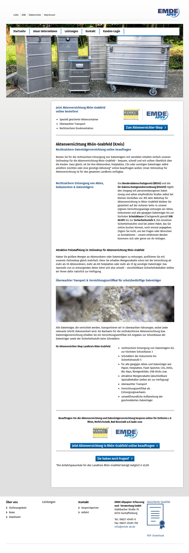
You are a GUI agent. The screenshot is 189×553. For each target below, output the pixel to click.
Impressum (49, 14)
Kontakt (91, 31)
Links (16, 14)
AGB (24, 14)
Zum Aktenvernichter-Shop (144, 128)
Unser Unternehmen (45, 31)
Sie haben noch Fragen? (113, 459)
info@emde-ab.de (125, 526)
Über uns (12, 502)
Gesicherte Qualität (158, 502)
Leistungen (71, 31)
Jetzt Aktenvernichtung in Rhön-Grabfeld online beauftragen (113, 446)
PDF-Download (155, 535)
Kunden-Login (111, 31)
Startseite (19, 31)
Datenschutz (35, 14)
